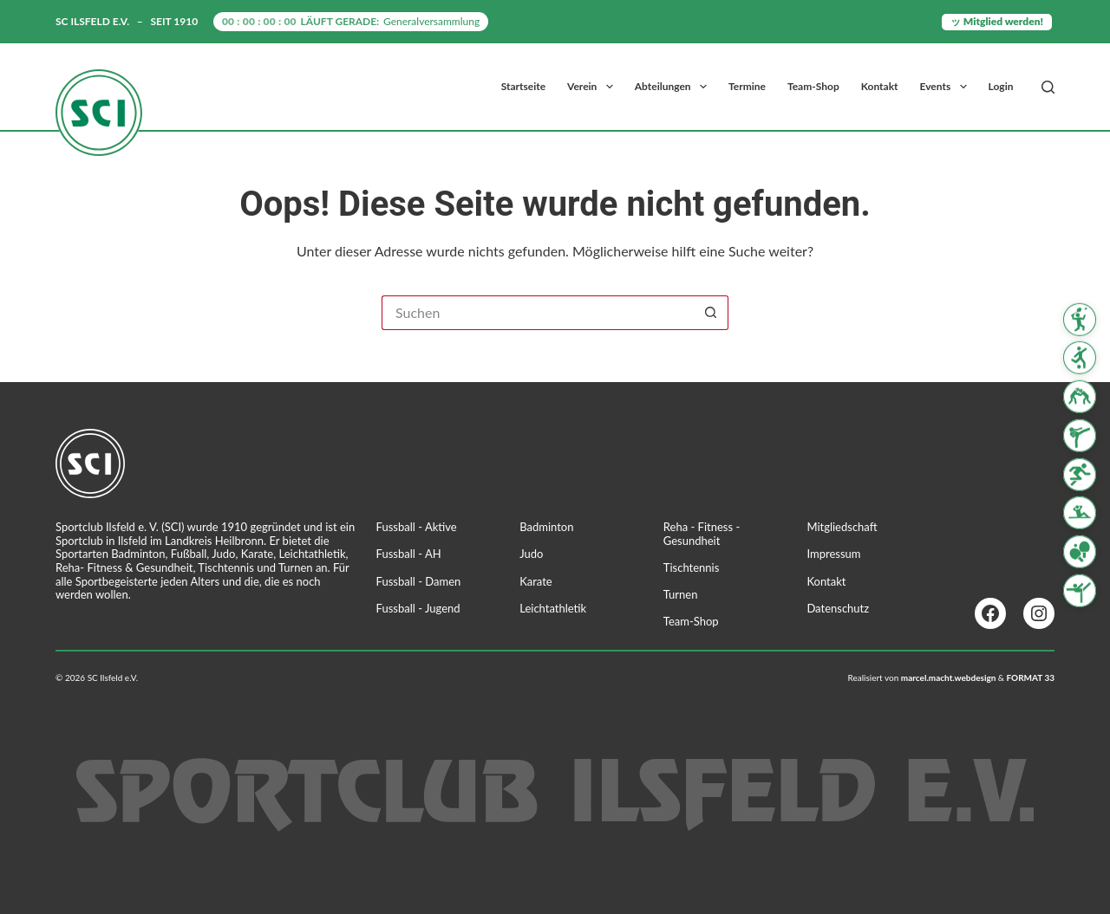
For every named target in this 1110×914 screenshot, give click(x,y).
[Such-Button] (711, 312)
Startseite (523, 86)
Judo (531, 554)
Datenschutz (837, 608)
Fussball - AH (408, 554)
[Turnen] (1079, 590)
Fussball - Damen (418, 581)
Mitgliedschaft (841, 527)
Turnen (680, 594)
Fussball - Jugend (418, 608)
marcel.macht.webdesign (948, 677)
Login (1001, 86)
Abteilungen (674, 86)
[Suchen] (1047, 87)
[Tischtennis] (1079, 551)
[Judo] (1079, 396)
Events (947, 86)
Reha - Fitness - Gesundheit (701, 534)
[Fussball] (1079, 357)
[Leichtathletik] (1079, 474)
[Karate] (1079, 435)
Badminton (546, 527)
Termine (747, 86)
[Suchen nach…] (538, 312)
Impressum (833, 554)
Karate (535, 581)
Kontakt (879, 86)
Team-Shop (813, 86)
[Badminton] (1079, 318)
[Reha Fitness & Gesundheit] (1079, 512)
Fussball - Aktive (416, 527)
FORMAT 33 (1030, 677)
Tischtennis (691, 567)
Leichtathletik (552, 608)
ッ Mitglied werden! (996, 21)
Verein (593, 86)
